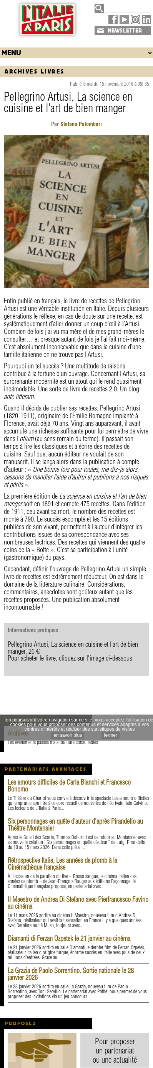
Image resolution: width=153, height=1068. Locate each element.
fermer (110, 735)
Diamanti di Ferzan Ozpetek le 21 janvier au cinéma (69, 938)
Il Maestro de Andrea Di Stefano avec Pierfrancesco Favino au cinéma (78, 903)
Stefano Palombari (80, 124)
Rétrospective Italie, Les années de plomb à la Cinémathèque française (62, 864)
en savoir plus (67, 735)
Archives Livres (35, 71)
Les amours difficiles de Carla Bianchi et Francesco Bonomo (69, 785)
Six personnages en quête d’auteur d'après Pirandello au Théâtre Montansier (75, 824)
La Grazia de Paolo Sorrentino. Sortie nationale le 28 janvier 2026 (71, 974)
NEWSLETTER (125, 31)
